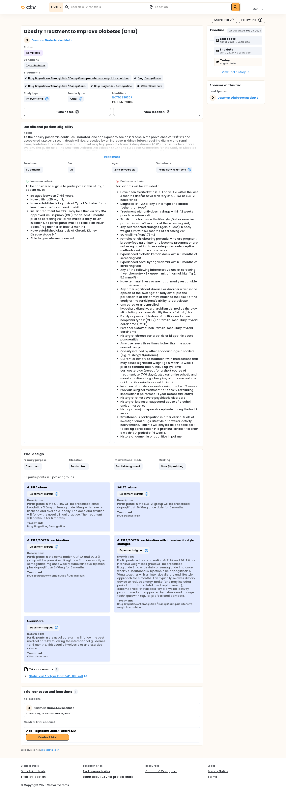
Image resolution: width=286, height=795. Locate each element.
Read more (112, 157)
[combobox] (107, 7)
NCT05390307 (122, 97)
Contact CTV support (161, 771)
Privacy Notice (218, 771)
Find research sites (96, 771)
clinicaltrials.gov (50, 749)
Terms (212, 777)
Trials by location (33, 777)
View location (157, 112)
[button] (36, 65)
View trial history (236, 72)
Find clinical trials (33, 771)
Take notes (67, 112)
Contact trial (47, 737)
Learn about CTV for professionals (108, 777)
